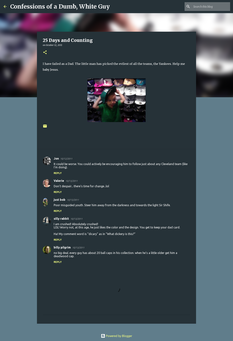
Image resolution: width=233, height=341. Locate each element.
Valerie (59, 180)
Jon (56, 158)
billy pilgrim (62, 247)
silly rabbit (61, 218)
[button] (45, 52)
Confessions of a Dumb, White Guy (60, 6)
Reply (58, 173)
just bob (59, 199)
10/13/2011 (72, 181)
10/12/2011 (66, 158)
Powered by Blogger (116, 336)
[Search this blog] (211, 6)
